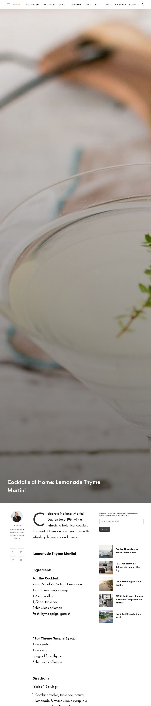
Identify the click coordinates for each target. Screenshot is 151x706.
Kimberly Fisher (17, 525)
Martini (78, 513)
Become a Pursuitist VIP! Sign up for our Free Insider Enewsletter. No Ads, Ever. (121, 522)
